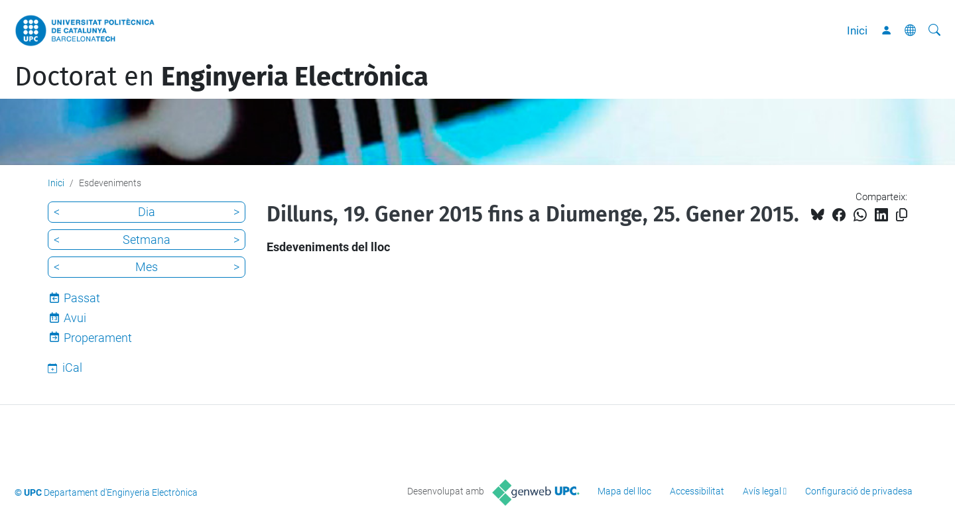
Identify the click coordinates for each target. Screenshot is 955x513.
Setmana (146, 240)
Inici (857, 30)
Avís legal (762, 491)
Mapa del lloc (624, 491)
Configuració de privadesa (859, 491)
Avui (75, 318)
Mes (146, 267)
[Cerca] (934, 30)
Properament (98, 338)
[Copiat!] (901, 215)
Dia (146, 212)
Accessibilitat (697, 491)
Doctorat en (221, 77)
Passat (82, 298)
